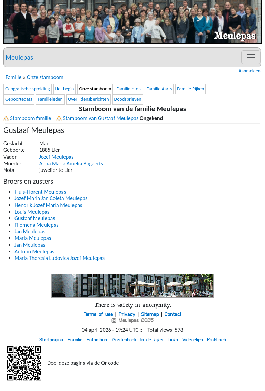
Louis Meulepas (31, 211)
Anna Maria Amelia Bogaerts (71, 163)
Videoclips (192, 339)
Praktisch (216, 339)
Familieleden (50, 99)
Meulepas (19, 57)
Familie (13, 77)
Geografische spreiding (27, 89)
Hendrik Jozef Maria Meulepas (48, 205)
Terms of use (98, 314)
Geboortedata (18, 99)
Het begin (64, 89)
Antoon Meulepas (34, 251)
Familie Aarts (159, 89)
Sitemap (150, 314)
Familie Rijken (190, 89)
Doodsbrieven (127, 99)
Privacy (127, 314)
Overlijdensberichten (88, 99)
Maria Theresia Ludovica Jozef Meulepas (59, 258)
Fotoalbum (97, 339)
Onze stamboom (45, 77)
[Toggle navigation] (251, 57)
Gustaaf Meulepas (34, 218)
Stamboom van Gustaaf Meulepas (97, 118)
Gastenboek (124, 339)
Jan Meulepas (29, 231)
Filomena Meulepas (36, 225)
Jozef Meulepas (56, 157)
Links (173, 339)
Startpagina (51, 339)
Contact (173, 314)
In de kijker (152, 339)
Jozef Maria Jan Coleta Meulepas (50, 198)
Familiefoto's (128, 89)
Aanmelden (250, 71)
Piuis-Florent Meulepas (40, 191)
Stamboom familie (27, 118)
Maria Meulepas (32, 238)
